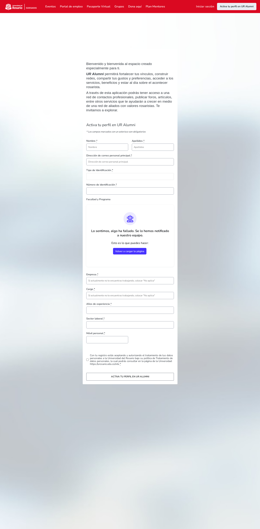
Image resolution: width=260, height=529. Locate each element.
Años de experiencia (99, 304)
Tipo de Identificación (99, 170)
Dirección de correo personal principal (109, 155)
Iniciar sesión (205, 7)
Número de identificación (101, 184)
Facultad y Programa (98, 199)
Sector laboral (95, 318)
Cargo (90, 289)
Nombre (91, 141)
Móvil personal (95, 333)
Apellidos (138, 141)
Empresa (92, 274)
